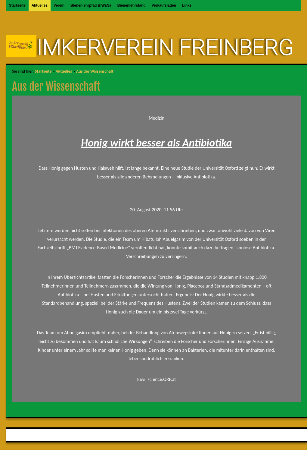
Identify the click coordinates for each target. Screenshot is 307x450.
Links (186, 5)
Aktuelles (40, 5)
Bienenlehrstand (131, 5)
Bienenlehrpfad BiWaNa (90, 5)
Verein (59, 5)
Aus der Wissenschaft (94, 71)
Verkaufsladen (164, 5)
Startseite (17, 5)
